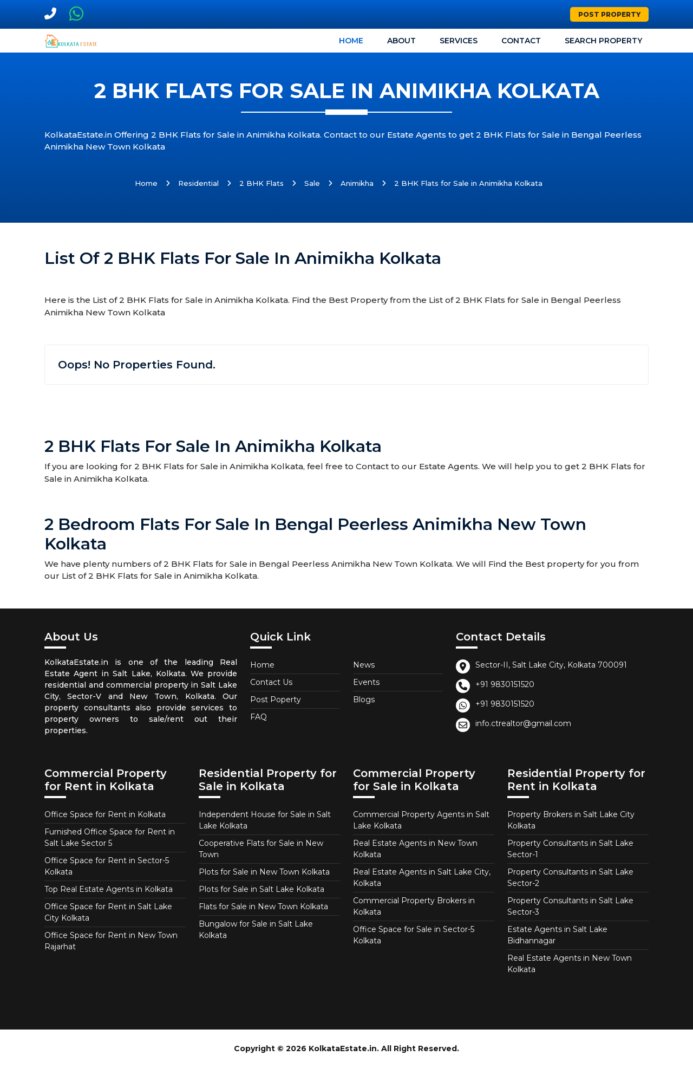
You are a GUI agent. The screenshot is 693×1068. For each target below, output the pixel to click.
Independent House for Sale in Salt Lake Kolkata (265, 820)
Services (459, 41)
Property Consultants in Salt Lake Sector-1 (570, 848)
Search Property (603, 41)
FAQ (258, 717)
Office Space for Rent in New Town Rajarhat (111, 941)
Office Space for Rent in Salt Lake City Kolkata (108, 912)
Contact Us (271, 682)
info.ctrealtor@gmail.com (523, 723)
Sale (312, 183)
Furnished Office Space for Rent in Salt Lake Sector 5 (109, 837)
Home (351, 41)
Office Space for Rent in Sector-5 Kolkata (106, 866)
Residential (198, 183)
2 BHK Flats (261, 183)
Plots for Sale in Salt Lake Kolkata (261, 889)
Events (366, 682)
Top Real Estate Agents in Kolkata (108, 889)
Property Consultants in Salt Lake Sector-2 (570, 877)
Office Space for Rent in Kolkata (105, 814)
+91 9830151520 (504, 684)
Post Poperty (275, 699)
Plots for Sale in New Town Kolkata (264, 872)
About (401, 41)
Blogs (364, 699)
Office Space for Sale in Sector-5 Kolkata (413, 935)
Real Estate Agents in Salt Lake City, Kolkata (422, 877)
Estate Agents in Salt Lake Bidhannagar (557, 935)
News (364, 665)
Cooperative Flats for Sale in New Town (261, 848)
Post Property (609, 14)
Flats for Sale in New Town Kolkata (263, 906)
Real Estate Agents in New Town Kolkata (415, 848)
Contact (521, 41)
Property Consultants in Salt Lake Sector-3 (570, 906)
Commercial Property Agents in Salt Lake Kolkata (421, 820)
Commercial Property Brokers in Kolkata (414, 906)
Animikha (357, 183)
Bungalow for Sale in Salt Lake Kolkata (256, 929)
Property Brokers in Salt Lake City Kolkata (571, 820)
